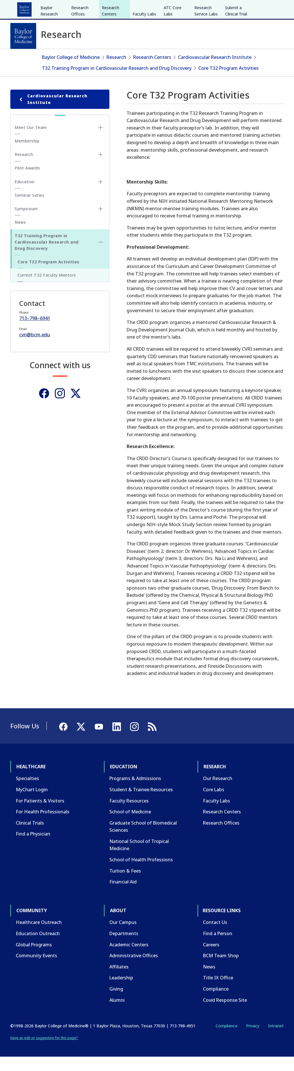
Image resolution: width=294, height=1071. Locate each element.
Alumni (117, 1014)
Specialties (27, 792)
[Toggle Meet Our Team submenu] (100, 141)
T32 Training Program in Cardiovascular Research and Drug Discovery (117, 82)
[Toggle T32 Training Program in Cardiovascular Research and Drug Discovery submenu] (100, 256)
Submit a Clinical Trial (236, 54)
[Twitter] (76, 407)
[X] (253, 8)
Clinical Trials (30, 836)
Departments (123, 947)
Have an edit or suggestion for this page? (44, 1051)
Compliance (216, 1003)
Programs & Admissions (135, 792)
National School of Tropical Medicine (139, 859)
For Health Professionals (42, 826)
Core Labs (213, 803)
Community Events (36, 969)
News (20, 236)
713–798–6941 (34, 332)
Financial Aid (123, 896)
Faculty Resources (129, 814)
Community (116, 8)
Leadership (121, 992)
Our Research (217, 792)
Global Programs (34, 958)
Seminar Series (29, 209)
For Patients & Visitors (40, 814)
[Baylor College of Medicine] (23, 36)
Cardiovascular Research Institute (215, 71)
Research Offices (79, 54)
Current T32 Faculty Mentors (47, 289)
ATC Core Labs (172, 54)
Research (86, 8)
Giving (116, 1003)
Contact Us (215, 936)
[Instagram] (60, 407)
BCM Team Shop (221, 969)
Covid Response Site (225, 1014)
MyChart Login (32, 803)
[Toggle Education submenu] (100, 196)
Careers (211, 958)
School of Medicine (130, 826)
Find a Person (217, 947)
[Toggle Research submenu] (100, 168)
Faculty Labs (144, 57)
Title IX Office (218, 992)
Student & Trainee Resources (141, 803)
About (143, 8)
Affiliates (119, 981)
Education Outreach (38, 947)
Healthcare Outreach (39, 936)
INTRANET (225, 8)
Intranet (276, 1040)
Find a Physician (33, 848)
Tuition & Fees (125, 884)
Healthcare (26, 8)
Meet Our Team (31, 141)
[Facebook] (243, 8)
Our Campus (123, 936)
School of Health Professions (141, 874)
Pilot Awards (27, 182)
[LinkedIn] (274, 8)
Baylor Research (49, 54)
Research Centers (110, 54)
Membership (27, 155)
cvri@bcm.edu (34, 349)
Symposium (26, 222)
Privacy (252, 1040)
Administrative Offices (133, 969)
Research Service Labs (206, 54)
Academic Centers (128, 958)
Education (57, 8)
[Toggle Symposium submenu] (100, 223)
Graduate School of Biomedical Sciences (143, 840)
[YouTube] (263, 8)
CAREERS (201, 8)
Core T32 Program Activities (228, 82)
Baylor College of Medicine (71, 71)
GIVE (183, 8)
